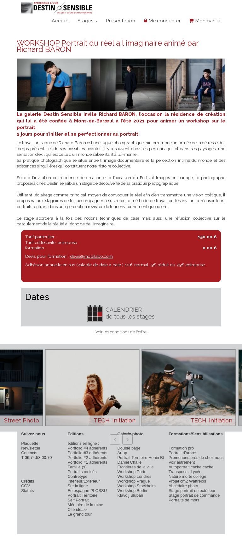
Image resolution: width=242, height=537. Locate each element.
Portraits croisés (81, 471)
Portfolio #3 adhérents (87, 452)
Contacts (29, 452)
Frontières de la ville (136, 467)
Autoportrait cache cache (191, 467)
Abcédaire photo (183, 485)
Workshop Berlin (132, 490)
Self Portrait (78, 500)
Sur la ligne (77, 485)
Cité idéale (77, 509)
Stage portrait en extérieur (192, 490)
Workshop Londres (135, 476)
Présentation (120, 21)
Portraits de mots (184, 500)
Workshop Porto (132, 471)
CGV (25, 485)
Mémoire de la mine (85, 504)
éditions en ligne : (83, 443)
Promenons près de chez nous (196, 457)
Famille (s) (76, 467)
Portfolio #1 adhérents (87, 462)
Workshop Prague (134, 481)
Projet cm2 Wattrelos (187, 481)
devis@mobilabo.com (91, 256)
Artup (122, 452)
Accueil (60, 21)
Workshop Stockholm (137, 485)
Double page (129, 448)
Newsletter (30, 448)
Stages (87, 21)
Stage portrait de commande (194, 495)
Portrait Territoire (82, 495)
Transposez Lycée (185, 471)
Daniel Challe (130, 462)
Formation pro (181, 448)
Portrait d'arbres (183, 452)
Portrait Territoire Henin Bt (141, 457)
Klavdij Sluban (130, 495)
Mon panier (205, 21)
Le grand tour (79, 514)
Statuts (27, 490)
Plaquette (29, 443)
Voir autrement (182, 462)
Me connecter (162, 21)
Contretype (77, 476)
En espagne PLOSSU (87, 490)
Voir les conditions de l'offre (121, 332)
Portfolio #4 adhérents (87, 448)
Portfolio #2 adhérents (87, 457)
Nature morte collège (187, 476)
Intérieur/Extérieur (83, 481)
